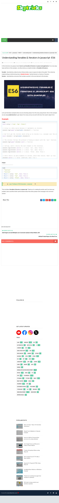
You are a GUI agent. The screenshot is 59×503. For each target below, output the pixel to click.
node (26, 376)
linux (18, 368)
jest (28, 365)
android (26, 346)
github (37, 357)
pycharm (19, 381)
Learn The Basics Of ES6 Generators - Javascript (20, 187)
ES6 (10, 52)
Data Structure (21, 354)
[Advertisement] (29, 25)
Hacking (19, 359)
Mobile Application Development (25, 373)
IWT (24, 362)
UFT (28, 392)
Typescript (20, 392)
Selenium (19, 387)
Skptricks (5, 52)
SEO (27, 387)
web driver (33, 395)
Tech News (32, 390)
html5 (34, 359)
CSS (26, 351)
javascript (14, 52)
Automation (20, 348)
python (27, 381)
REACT (20, 52)
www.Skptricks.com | (12, 496)
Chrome (19, 351)
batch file (29, 348)
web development (27, 52)
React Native (20, 384)
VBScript (35, 392)
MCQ (32, 368)
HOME (4, 40)
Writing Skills (20, 398)
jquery (35, 365)
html (26, 359)
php (18, 379)
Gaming (29, 357)
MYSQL (18, 376)
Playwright (26, 379)
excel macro (20, 357)
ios (18, 362)
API (34, 346)
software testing (21, 390)
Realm (30, 384)
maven (25, 368)
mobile (18, 370)
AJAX (18, 346)
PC (32, 376)
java (30, 362)
